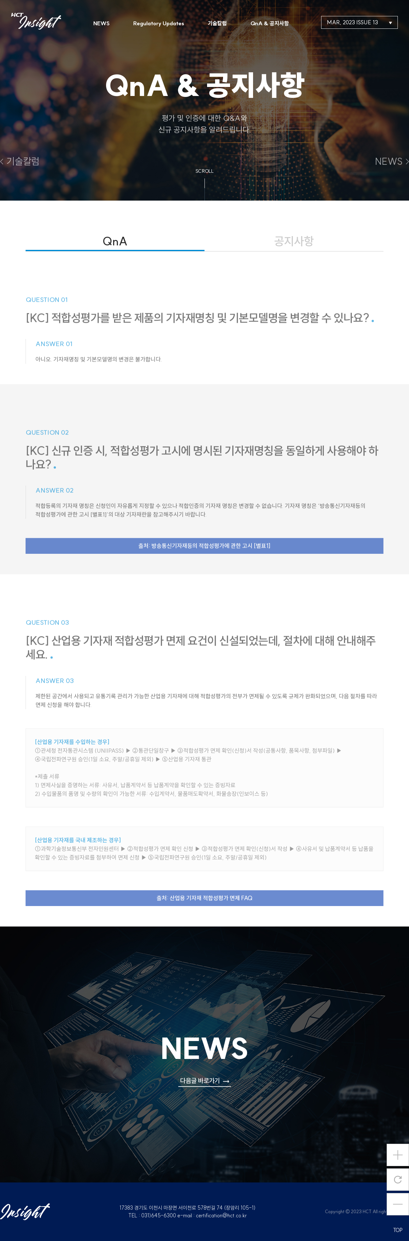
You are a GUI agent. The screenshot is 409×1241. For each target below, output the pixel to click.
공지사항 (294, 241)
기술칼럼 (217, 23)
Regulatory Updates (158, 23)
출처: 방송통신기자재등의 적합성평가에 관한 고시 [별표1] (204, 560)
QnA (115, 241)
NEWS (101, 23)
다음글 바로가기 (204, 1081)
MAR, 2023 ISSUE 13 (359, 22)
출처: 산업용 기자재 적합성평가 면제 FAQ (205, 912)
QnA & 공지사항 (270, 23)
